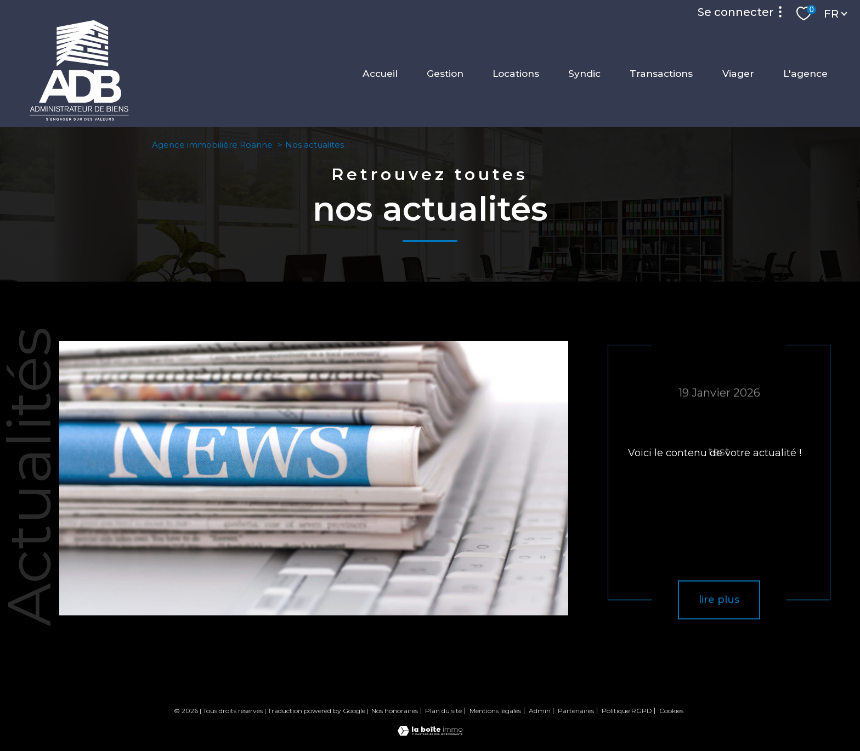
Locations (516, 73)
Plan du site (443, 711)
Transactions (661, 73)
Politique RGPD (627, 711)
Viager (738, 73)
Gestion (445, 73)
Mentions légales (495, 711)
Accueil (380, 73)
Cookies (671, 711)
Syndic (584, 73)
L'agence (805, 73)
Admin (540, 711)
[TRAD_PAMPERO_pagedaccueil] (79, 118)
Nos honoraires (394, 711)
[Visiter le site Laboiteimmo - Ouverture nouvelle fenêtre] (430, 732)
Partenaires (576, 711)
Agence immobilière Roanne (212, 144)
